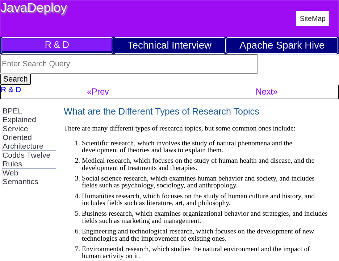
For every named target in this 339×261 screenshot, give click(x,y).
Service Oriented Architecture (23, 137)
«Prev (98, 91)
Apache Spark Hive (282, 45)
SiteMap (313, 18)
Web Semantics (20, 177)
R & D (57, 45)
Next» (267, 91)
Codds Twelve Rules (26, 159)
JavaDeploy (33, 7)
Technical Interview (169, 45)
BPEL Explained (19, 115)
